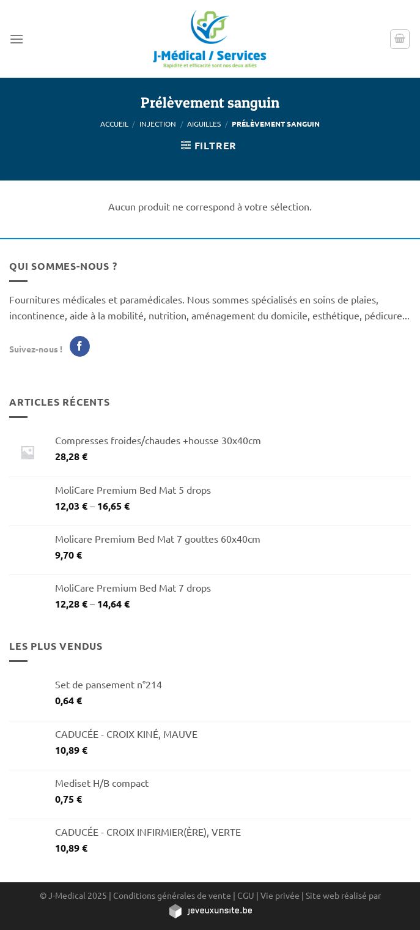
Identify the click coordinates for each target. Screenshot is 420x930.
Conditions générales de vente (172, 895)
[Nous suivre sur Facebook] (80, 346)
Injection (157, 123)
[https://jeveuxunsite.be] (210, 910)
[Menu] (16, 39)
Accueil (114, 123)
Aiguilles (204, 123)
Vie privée (280, 895)
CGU (245, 895)
